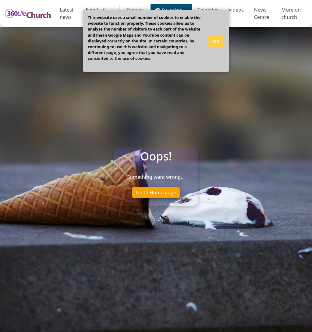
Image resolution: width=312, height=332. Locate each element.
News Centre (261, 13)
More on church (291, 13)
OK (216, 41)
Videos (236, 9)
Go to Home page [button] (156, 192)
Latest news (67, 13)
